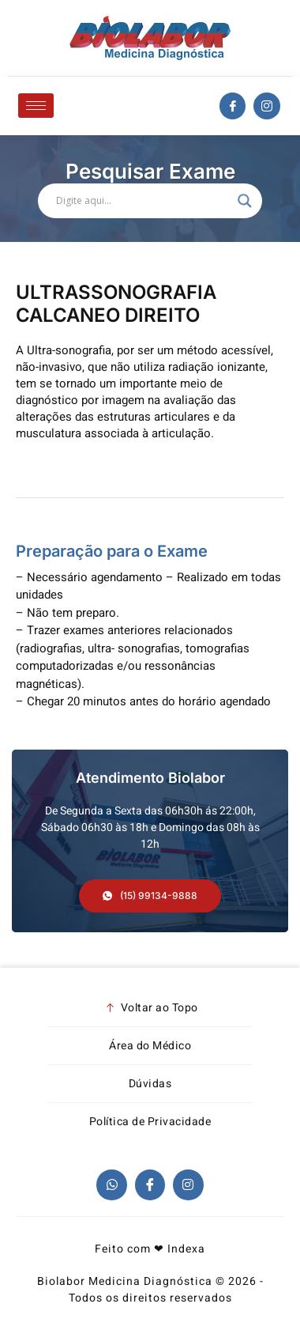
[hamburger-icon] (36, 105)
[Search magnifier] (245, 201)
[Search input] (143, 201)
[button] (150, 895)
